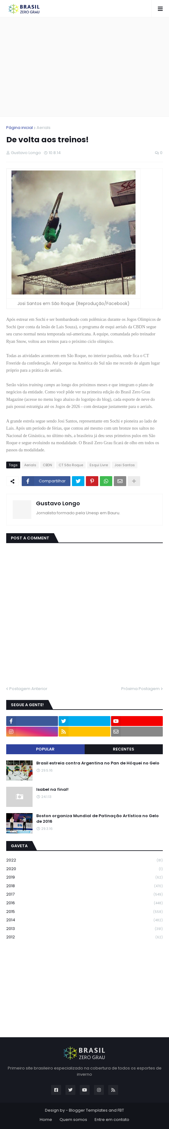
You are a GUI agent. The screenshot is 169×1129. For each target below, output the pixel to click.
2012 (84, 937)
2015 (84, 912)
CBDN (47, 465)
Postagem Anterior (28, 689)
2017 (84, 894)
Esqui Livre (99, 465)
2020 (84, 869)
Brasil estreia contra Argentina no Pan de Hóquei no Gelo (97, 763)
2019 (84, 877)
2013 (84, 929)
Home (46, 1119)
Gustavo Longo (58, 503)
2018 (84, 886)
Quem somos (73, 1119)
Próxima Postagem (140, 689)
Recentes (123, 749)
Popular (45, 749)
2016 (84, 903)
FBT (121, 1110)
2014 (84, 920)
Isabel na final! (52, 789)
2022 (84, 860)
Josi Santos (124, 465)
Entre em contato (112, 1119)
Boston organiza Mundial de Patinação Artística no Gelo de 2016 (97, 818)
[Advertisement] (87, 67)
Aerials (44, 128)
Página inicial (19, 128)
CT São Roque (71, 465)
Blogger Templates (88, 1110)
